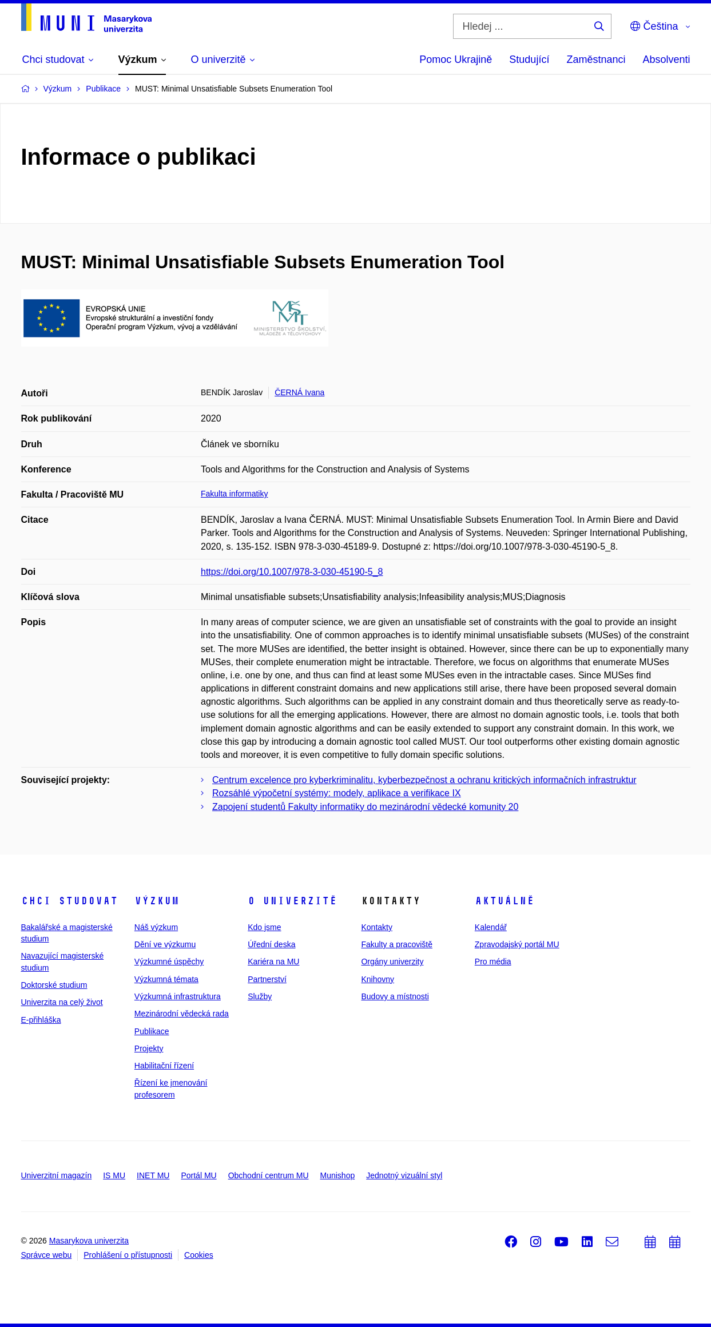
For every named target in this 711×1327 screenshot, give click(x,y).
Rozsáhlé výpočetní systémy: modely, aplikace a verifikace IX (336, 793)
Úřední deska (271, 944)
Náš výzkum (156, 927)
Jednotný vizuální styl (404, 1175)
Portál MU (198, 1175)
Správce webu (46, 1255)
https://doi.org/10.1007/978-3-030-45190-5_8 (292, 572)
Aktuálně (504, 901)
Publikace (151, 1031)
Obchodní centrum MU (268, 1175)
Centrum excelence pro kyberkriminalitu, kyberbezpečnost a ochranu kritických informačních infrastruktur (424, 780)
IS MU (114, 1175)
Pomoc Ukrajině (455, 59)
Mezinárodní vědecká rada (181, 1013)
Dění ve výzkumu (165, 944)
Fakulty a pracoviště (396, 944)
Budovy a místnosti (394, 996)
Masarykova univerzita (89, 1240)
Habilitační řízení (164, 1065)
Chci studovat (69, 901)
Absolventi (666, 59)
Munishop (337, 1175)
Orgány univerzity (392, 961)
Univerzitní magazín (56, 1175)
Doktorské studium (54, 985)
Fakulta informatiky (234, 493)
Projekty (149, 1048)
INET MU (153, 1175)
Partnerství (267, 979)
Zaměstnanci (595, 59)
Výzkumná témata (166, 979)
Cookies (198, 1255)
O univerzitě (292, 901)
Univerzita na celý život (62, 1002)
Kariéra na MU (273, 961)
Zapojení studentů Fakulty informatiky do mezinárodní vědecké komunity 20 (365, 807)
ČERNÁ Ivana (299, 392)
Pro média (493, 961)
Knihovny (377, 979)
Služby (260, 996)
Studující (529, 59)
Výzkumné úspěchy (169, 961)
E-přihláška (41, 1019)
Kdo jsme (264, 927)
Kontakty (376, 927)
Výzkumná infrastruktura (177, 996)
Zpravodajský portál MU (517, 944)
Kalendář (491, 927)
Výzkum (156, 901)
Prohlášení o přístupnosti (128, 1255)
